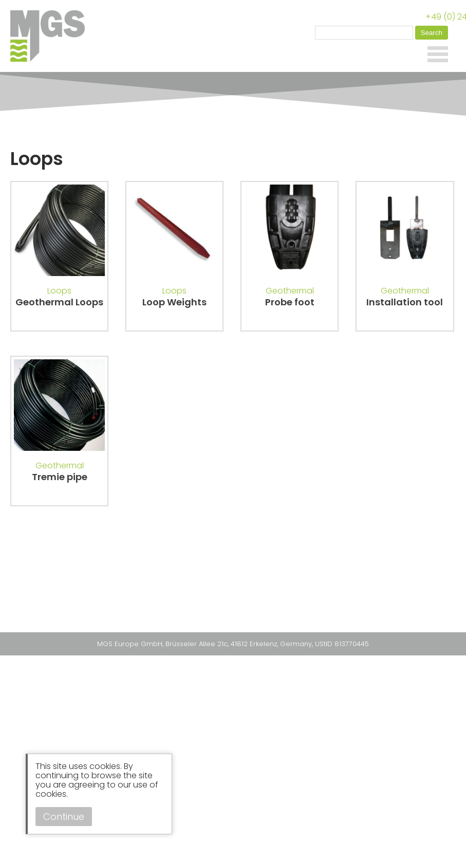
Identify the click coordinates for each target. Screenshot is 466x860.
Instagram (238, 602)
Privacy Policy (199, 620)
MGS (51, 36)
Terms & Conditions (266, 620)
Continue (63, 816)
